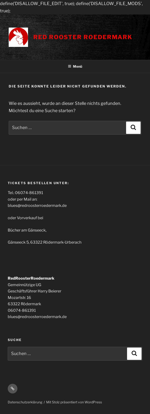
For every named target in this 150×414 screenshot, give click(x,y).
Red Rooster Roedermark (82, 37)
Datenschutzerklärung (25, 402)
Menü (75, 66)
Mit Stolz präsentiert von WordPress (74, 402)
